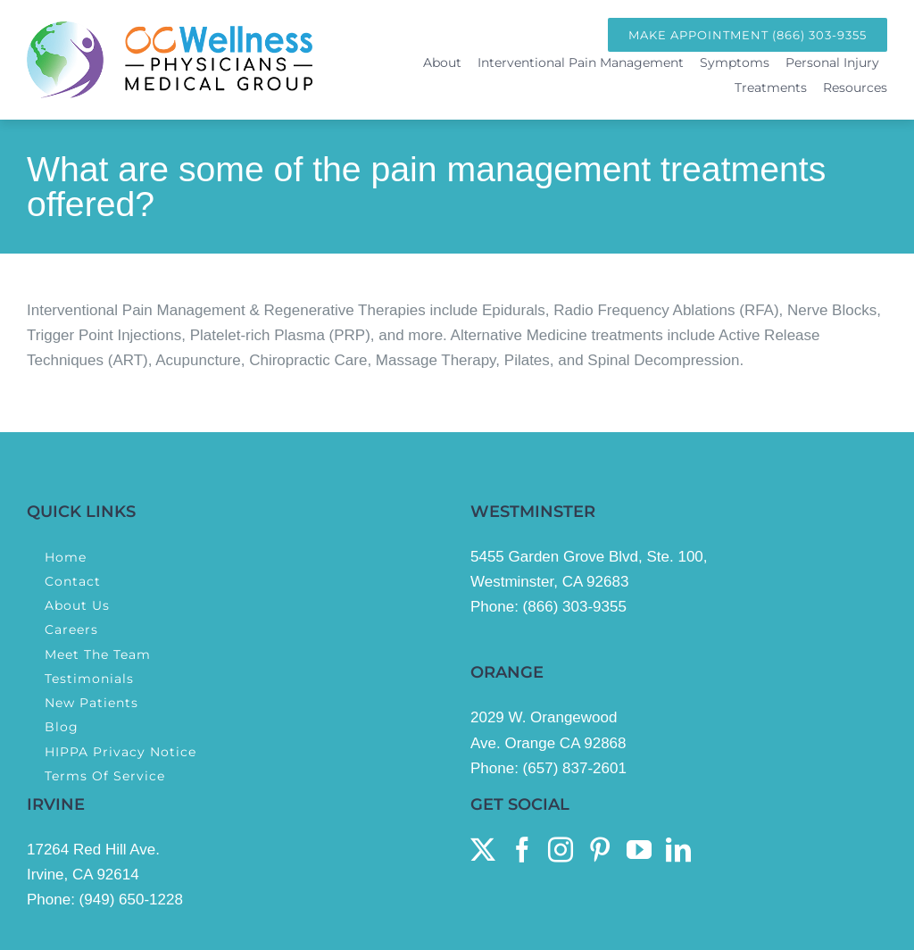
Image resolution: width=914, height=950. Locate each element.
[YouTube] (639, 850)
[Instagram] (560, 850)
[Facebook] (522, 850)
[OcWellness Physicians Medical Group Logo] (169, 29)
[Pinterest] (599, 850)
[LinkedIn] (678, 850)
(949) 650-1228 (131, 899)
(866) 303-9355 (575, 606)
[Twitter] (482, 850)
